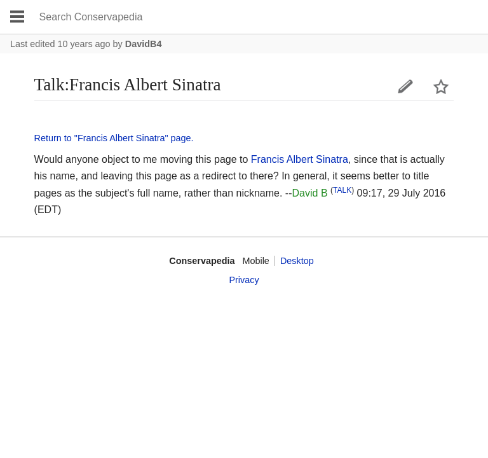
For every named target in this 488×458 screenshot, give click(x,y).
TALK (342, 190)
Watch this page (441, 86)
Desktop (297, 261)
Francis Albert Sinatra (299, 159)
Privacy (244, 280)
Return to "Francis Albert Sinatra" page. (114, 138)
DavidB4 (143, 44)
